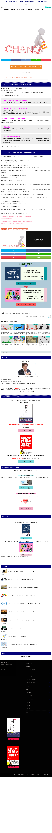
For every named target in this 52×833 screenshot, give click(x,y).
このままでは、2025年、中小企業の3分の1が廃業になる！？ (19, 77)
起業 (27, 229)
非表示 (28, 72)
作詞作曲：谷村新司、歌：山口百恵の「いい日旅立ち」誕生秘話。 (22, 587)
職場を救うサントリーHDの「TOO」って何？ (18, 627)
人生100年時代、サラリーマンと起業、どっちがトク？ (20, 635)
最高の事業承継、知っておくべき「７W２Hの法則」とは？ (21, 595)
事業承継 (15, 229)
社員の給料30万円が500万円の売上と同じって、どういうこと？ (22, 571)
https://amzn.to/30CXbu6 (6, 218)
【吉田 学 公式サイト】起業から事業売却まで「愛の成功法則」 (32, 774)
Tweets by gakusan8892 (26, 655)
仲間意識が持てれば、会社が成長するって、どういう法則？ (21, 611)
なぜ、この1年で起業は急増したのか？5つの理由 (16, 74)
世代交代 (10, 229)
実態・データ (4, 229)
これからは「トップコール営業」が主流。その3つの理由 (20, 619)
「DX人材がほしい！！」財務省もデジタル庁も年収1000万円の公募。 (23, 603)
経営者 (23, 229)
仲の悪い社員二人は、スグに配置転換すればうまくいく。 (20, 579)
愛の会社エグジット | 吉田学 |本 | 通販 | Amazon (12, 223)
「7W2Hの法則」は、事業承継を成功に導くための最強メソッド (22, 643)
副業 (19, 229)
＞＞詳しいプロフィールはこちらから (26, 391)
